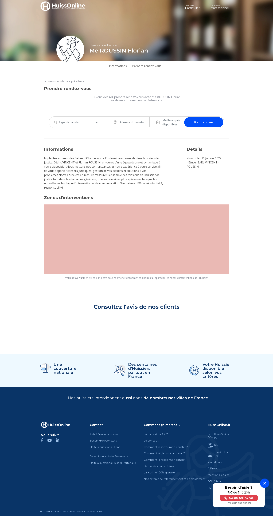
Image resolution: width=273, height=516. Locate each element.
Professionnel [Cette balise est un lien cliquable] (219, 7)
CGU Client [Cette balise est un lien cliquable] (214, 481)
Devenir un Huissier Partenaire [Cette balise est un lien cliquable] (109, 456)
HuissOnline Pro (218, 454)
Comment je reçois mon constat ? (166, 459)
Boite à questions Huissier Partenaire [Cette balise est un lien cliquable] (113, 463)
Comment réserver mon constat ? (166, 447)
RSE (213, 445)
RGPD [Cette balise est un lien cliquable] (212, 487)
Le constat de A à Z (156, 434)
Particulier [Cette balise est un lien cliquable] (192, 7)
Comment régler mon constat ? (164, 453)
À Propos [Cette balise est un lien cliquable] (214, 468)
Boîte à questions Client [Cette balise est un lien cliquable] (105, 447)
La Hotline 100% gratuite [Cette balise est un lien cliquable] (159, 472)
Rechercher (203, 122)
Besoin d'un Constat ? (103, 440)
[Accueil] (65, 6)
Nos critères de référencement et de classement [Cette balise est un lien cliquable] (174, 479)
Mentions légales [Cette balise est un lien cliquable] (218, 475)
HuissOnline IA (218, 436)
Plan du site (215, 462)
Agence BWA (95, 511)
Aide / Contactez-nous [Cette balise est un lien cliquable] (104, 434)
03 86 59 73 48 (238, 498)
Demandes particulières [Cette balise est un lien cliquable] (159, 466)
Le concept (151, 440)
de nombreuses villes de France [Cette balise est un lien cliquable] (175, 397)
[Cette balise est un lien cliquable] (55, 424)
